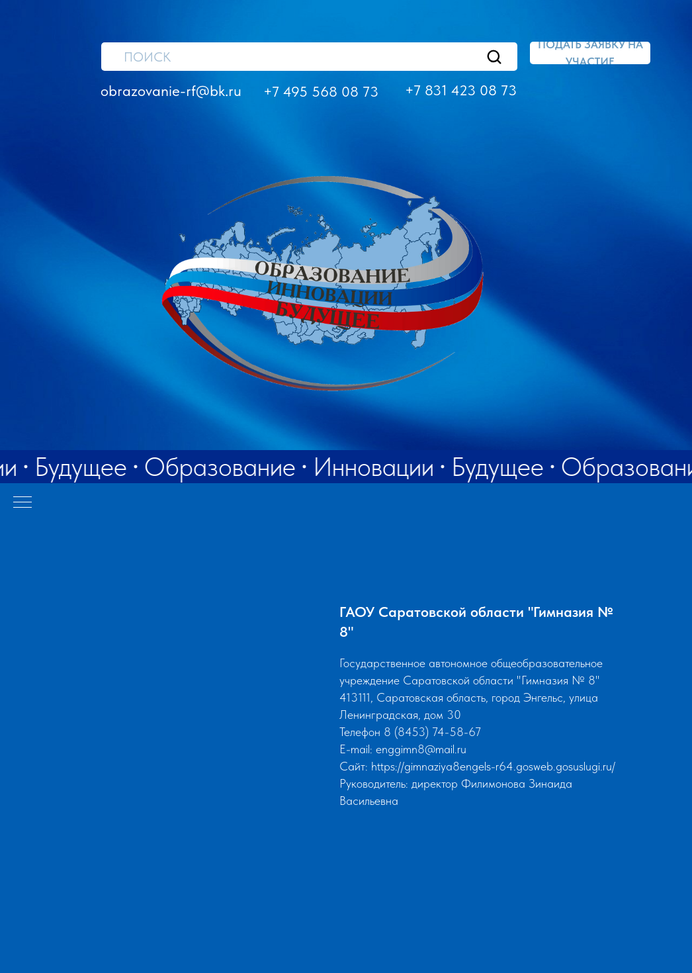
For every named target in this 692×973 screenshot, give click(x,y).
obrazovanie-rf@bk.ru (171, 90)
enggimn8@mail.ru (421, 749)
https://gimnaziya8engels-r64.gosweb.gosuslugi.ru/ (493, 766)
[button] (590, 53)
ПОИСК (147, 57)
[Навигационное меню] (22, 503)
